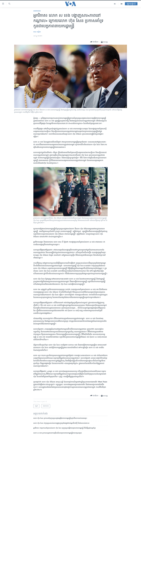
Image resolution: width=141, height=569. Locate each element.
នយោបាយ (37, 11)
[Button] (94, 42)
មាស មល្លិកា (37, 32)
